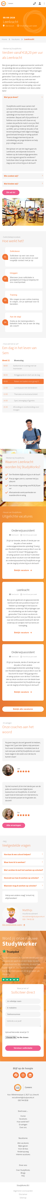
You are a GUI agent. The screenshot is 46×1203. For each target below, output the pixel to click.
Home (4, 39)
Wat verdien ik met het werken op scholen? (23, 870)
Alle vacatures (23, 1143)
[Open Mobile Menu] (44, 3)
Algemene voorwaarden (23, 1190)
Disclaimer (23, 1194)
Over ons (23, 1127)
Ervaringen (23, 1124)
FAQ (23, 1175)
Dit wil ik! (10, 192)
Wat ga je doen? (11, 97)
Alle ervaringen (13, 825)
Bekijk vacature (23, 570)
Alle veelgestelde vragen (13, 924)
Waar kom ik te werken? (14, 862)
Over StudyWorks (23, 1170)
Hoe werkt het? (23, 1121)
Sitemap (23, 1197)
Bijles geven (23, 1146)
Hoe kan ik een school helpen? (17, 854)
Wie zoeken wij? (11, 176)
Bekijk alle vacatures (23, 709)
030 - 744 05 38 (28, 919)
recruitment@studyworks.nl (33, 916)
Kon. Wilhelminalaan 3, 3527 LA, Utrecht (23, 1094)
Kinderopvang (23, 1151)
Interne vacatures (23, 1154)
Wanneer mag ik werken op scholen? (20, 885)
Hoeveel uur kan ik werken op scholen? (21, 878)
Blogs (23, 1173)
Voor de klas (23, 1148)
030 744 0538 (23, 1100)
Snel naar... (23, 1111)
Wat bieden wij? (11, 183)
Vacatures (16, 39)
